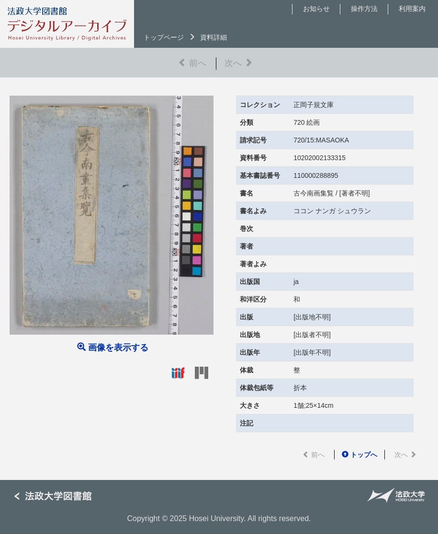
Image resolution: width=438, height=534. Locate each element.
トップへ (359, 454)
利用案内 (412, 8)
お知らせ (316, 8)
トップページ (164, 37)
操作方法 (364, 8)
